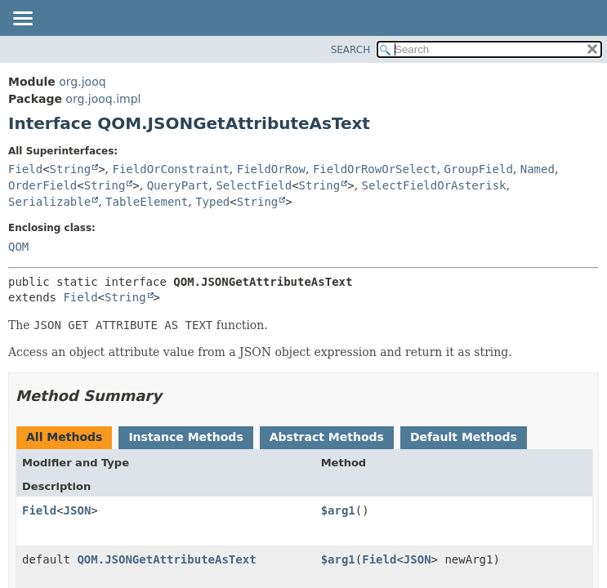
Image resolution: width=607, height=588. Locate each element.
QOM (18, 246)
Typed (212, 201)
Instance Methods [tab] (185, 436)
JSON (77, 510)
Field (25, 169)
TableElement (146, 201)
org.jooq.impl (103, 98)
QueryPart (178, 185)
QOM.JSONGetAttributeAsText (166, 559)
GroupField (478, 169)
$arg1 (338, 510)
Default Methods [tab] (463, 436)
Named (537, 169)
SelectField (254, 185)
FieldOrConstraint (171, 169)
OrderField (42, 185)
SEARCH (351, 50)
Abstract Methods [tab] (327, 436)
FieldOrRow (271, 169)
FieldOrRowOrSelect (375, 169)
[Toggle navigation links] (22, 19)
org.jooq (82, 81)
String (70, 169)
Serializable (49, 201)
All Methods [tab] (64, 436)
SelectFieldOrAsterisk (434, 185)
